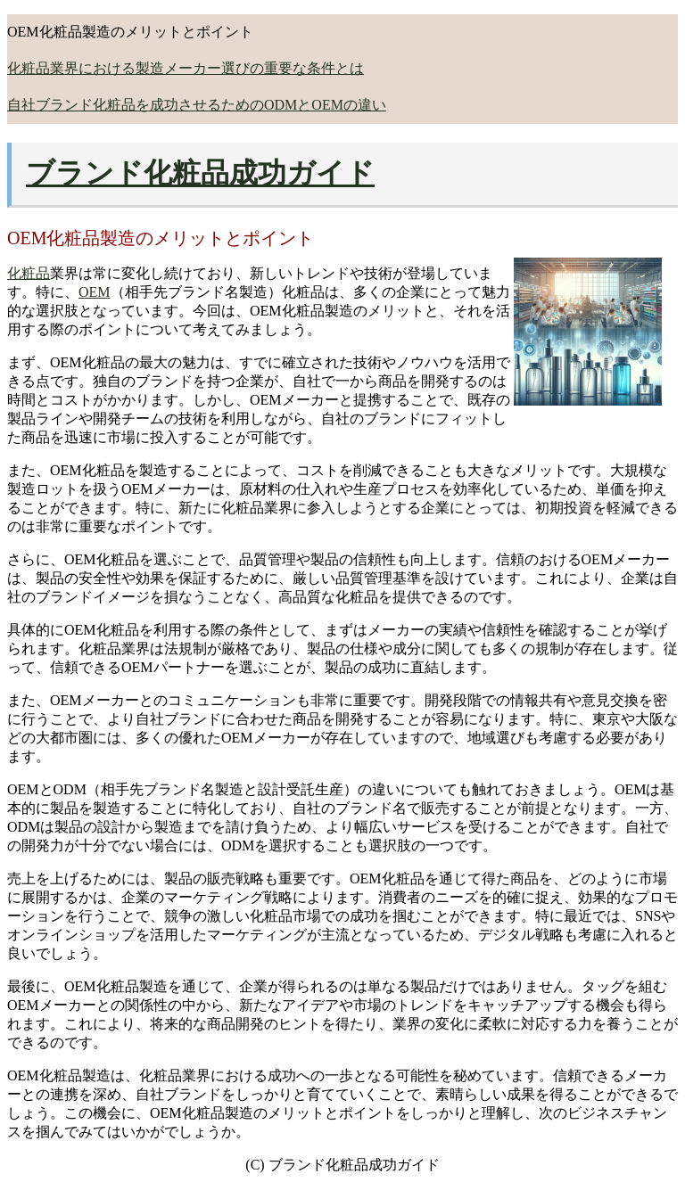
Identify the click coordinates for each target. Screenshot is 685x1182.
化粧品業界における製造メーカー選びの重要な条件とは (185, 68)
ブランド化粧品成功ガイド (200, 173)
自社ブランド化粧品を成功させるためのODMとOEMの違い (196, 104)
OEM (94, 292)
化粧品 (28, 273)
